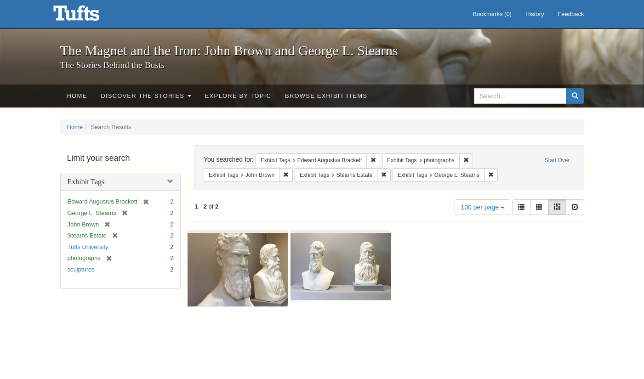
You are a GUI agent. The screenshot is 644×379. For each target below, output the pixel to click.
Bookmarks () (492, 14)
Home (77, 95)
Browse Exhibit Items (326, 95)
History (534, 14)
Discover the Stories (146, 95)
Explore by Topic (238, 95)
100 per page (482, 207)
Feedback (571, 14)
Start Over (557, 160)
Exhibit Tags (86, 182)
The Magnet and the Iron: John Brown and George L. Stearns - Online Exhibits (87, 16)
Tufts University (88, 246)
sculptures (81, 269)
